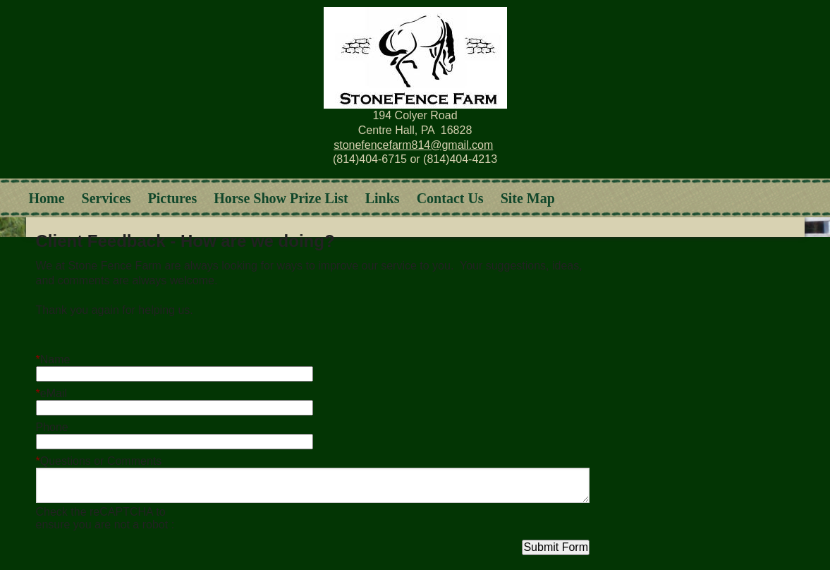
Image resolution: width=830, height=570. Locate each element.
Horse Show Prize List (281, 198)
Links (382, 198)
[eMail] (174, 408)
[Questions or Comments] (313, 485)
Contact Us (450, 198)
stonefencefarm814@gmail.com (413, 145)
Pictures (172, 198)
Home (47, 198)
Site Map (528, 198)
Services (106, 198)
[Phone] (174, 441)
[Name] (174, 374)
